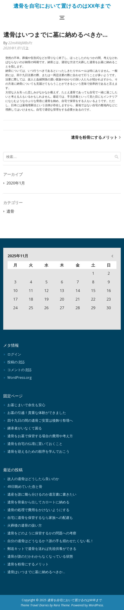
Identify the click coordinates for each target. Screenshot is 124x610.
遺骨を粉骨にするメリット (94, 137)
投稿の (16, 362)
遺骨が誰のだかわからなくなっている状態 (40, 556)
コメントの (19, 369)
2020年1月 (15, 183)
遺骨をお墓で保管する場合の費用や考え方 (40, 436)
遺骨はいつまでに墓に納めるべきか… (36, 571)
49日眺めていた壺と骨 (24, 486)
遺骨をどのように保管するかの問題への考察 (41, 533)
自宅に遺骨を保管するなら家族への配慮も (40, 517)
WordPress (96, 605)
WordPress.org (19, 377)
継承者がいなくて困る (24, 428)
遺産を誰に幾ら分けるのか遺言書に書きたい (41, 494)
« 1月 (112, 256)
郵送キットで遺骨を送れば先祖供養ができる (41, 548)
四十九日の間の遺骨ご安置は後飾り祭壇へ (40, 420)
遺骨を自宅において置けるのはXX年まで (62, 5)
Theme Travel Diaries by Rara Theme (45, 605)
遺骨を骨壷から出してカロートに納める (38, 502)
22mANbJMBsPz (20, 43)
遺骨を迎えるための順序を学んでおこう (38, 451)
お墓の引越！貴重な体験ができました (36, 412)
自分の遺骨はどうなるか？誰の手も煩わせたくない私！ (50, 540)
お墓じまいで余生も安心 (26, 405)
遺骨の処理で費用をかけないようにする (38, 509)
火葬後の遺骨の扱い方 (24, 525)
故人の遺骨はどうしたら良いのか (33, 478)
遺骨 (10, 211)
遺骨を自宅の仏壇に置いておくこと (35, 443)
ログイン (14, 354)
